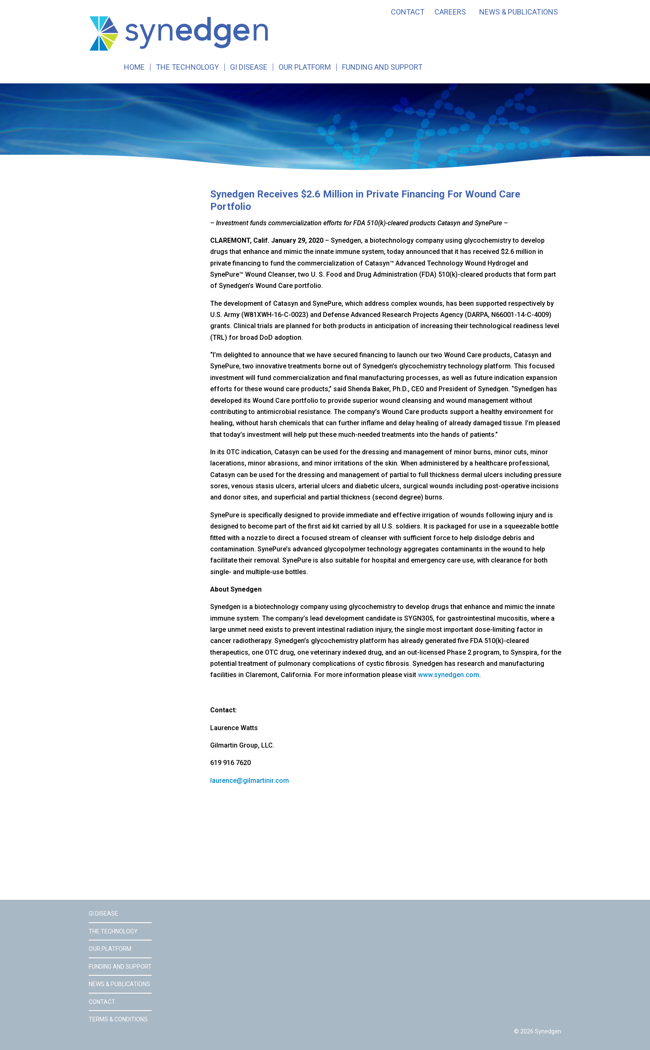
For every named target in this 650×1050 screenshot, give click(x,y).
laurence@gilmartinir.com (249, 780)
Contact (407, 12)
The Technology (187, 67)
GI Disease (248, 67)
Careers (450, 12)
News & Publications (518, 12)
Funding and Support (382, 67)
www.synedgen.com (448, 675)
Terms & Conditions (118, 1019)
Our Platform (305, 67)
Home (134, 67)
